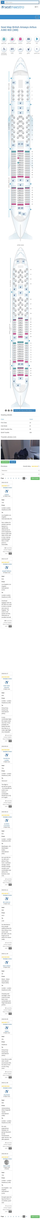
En (36, 7)
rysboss (7, 494)
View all (13, 462)
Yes (10, 553)
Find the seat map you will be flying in (24, 410)
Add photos (5, 462)
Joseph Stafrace (6, 571)
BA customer (6, 902)
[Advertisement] (20, 12)
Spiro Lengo (6, 1165)
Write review (35, 478)
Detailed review (7, 487)
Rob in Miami (6, 966)
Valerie (7, 1031)
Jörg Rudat (7, 1095)
